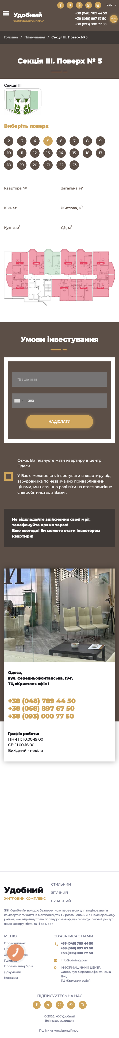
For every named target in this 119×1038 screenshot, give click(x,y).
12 (35, 153)
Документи (12, 972)
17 (100, 153)
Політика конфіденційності (59, 1030)
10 (9, 153)
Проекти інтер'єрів (18, 966)
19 (22, 165)
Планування (34, 37)
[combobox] (18, 401)
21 (48, 165)
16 (87, 153)
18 (9, 165)
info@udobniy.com (74, 960)
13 (48, 153)
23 (74, 165)
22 (61, 165)
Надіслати (59, 421)
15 (74, 153)
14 (61, 153)
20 (35, 165)
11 (22, 153)
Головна (11, 37)
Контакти (11, 978)
